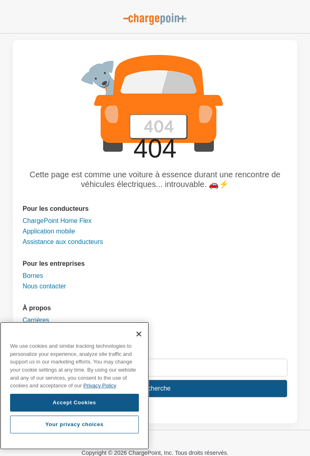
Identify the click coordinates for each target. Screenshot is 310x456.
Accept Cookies (74, 402)
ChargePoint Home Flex (57, 220)
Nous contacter (44, 286)
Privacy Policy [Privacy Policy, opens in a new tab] (99, 385)
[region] (74, 386)
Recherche (154, 388)
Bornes (33, 275)
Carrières (36, 320)
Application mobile (49, 231)
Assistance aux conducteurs (63, 241)
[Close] (139, 334)
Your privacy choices (74, 424)
